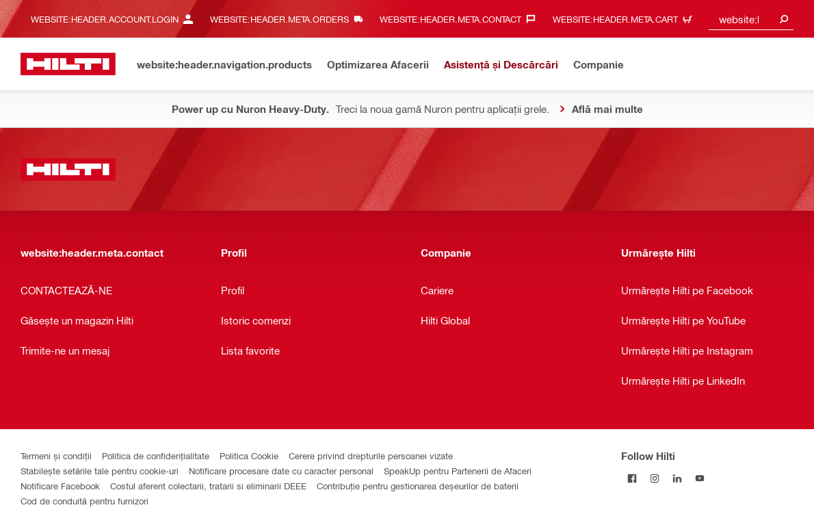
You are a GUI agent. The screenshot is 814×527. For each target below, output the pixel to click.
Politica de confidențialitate (155, 455)
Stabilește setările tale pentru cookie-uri (100, 470)
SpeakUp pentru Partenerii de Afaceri (457, 470)
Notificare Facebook (60, 485)
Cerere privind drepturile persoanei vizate (371, 455)
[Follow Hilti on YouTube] (700, 478)
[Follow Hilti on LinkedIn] (677, 478)
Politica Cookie (249, 455)
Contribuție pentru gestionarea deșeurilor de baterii (417, 485)
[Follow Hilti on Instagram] (655, 478)
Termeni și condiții (56, 455)
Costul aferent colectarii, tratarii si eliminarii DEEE (208, 485)
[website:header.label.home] (68, 64)
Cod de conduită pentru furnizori (84, 501)
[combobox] (751, 19)
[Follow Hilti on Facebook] (632, 478)
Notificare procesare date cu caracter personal (281, 470)
